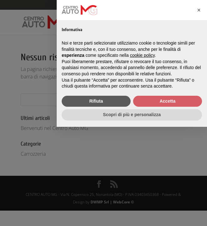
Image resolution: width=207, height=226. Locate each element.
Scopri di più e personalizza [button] (132, 114)
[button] (199, 10)
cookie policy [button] (142, 55)
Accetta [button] (168, 101)
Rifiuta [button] (96, 101)
